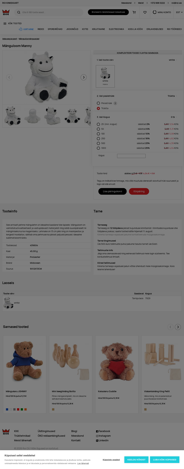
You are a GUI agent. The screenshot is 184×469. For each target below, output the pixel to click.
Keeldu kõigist (136, 460)
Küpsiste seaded (111, 460)
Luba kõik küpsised (164, 460)
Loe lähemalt (83, 463)
